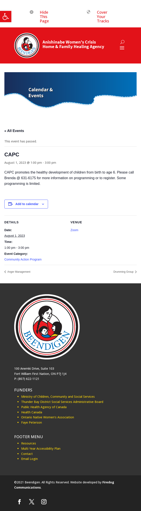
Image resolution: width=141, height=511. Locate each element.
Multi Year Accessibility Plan (40, 448)
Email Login (29, 459)
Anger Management (18, 271)
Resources (28, 443)
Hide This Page (44, 16)
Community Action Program (22, 259)
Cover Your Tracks (103, 16)
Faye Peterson (31, 422)
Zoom (74, 230)
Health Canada (31, 412)
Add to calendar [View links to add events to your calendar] (27, 204)
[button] (5, 16)
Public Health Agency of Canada (44, 407)
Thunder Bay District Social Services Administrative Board (62, 402)
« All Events (14, 131)
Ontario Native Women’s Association (47, 417)
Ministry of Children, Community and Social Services (58, 396)
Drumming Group (123, 271)
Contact (27, 454)
